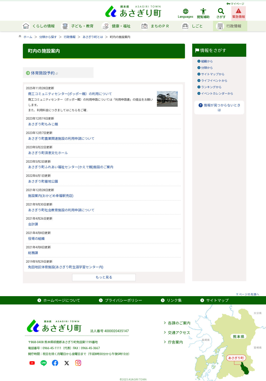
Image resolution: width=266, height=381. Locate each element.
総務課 (33, 253)
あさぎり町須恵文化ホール (48, 153)
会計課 (33, 224)
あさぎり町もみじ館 (43, 124)
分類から (207, 68)
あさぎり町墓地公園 (43, 181)
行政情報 (69, 37)
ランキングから (211, 87)
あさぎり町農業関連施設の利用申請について (61, 139)
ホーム (27, 37)
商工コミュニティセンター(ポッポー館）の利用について (70, 94)
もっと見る (104, 277)
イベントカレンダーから (217, 93)
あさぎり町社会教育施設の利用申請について (61, 210)
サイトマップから (212, 74)
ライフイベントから (214, 81)
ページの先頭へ (249, 294)
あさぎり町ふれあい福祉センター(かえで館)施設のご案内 (70, 167)
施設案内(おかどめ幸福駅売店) (50, 196)
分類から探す (48, 37)
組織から (207, 61)
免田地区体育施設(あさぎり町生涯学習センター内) (65, 267)
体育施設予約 (44, 73)
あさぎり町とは (93, 37)
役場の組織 (36, 239)
